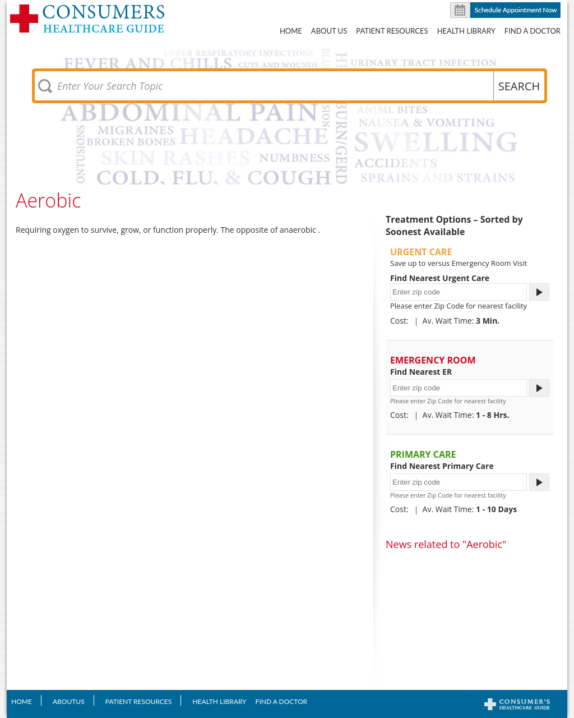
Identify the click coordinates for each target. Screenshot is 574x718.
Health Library (466, 30)
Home (291, 30)
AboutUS (69, 701)
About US (329, 30)
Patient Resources (392, 30)
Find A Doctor (532, 30)
